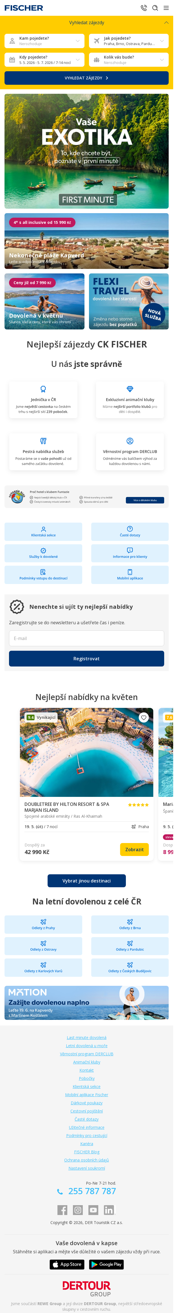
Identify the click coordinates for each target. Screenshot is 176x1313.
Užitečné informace (86, 1127)
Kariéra (86, 1143)
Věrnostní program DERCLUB (86, 1053)
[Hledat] (155, 8)
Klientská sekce (87, 1086)
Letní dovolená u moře (87, 1045)
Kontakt (86, 1070)
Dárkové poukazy (87, 1102)
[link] (134, 849)
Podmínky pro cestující (86, 1135)
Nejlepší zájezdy (86, 344)
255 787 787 (91, 1191)
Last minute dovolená (86, 1037)
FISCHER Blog (86, 1151)
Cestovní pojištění (86, 1111)
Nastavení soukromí (86, 1168)
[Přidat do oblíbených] (144, 717)
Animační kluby (86, 1062)
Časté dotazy (87, 1119)
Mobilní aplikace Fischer (86, 1094)
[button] (86, 658)
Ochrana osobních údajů (86, 1160)
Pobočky (87, 1078)
